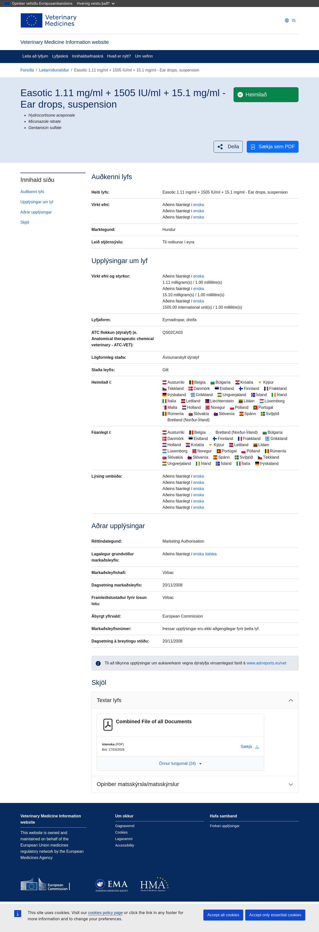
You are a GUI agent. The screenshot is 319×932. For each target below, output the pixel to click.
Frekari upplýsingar (224, 826)
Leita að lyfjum (35, 56)
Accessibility (124, 845)
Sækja (250, 746)
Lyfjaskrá (60, 56)
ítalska (211, 554)
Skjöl (24, 222)
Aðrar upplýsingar (36, 212)
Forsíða (27, 70)
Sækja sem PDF (272, 146)
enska (198, 205)
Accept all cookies (223, 915)
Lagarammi (124, 839)
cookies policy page (105, 913)
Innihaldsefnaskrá (87, 56)
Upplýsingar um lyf (36, 202)
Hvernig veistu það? (96, 3)
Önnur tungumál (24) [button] (180, 763)
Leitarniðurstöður (54, 70)
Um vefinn (144, 56)
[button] (228, 146)
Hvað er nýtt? (119, 56)
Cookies (121, 832)
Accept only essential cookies (275, 915)
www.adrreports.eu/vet (266, 663)
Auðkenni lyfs (32, 192)
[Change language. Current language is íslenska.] (290, 20)
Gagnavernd (124, 826)
